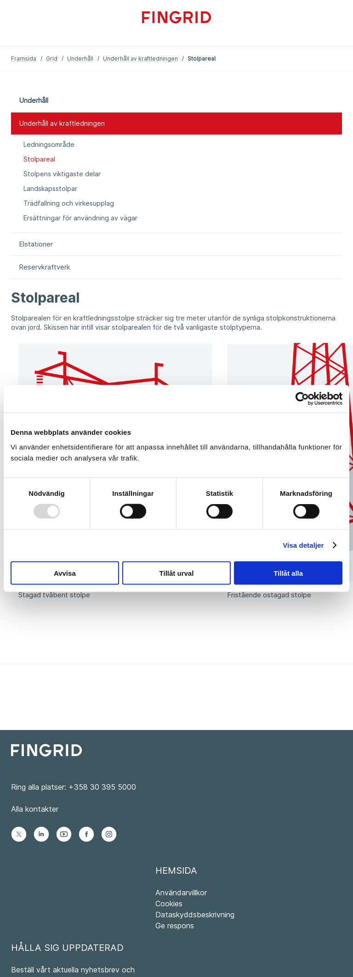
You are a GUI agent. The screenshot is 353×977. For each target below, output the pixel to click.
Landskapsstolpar (50, 188)
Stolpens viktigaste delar (62, 174)
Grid (51, 58)
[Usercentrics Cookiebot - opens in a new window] (302, 399)
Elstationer (36, 244)
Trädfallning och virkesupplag (68, 203)
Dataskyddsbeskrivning (194, 914)
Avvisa (65, 573)
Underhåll (80, 58)
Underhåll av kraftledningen (140, 58)
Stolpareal (39, 159)
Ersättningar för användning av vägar (80, 218)
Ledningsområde (48, 144)
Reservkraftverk (44, 267)
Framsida (23, 58)
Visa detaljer (303, 545)
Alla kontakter (34, 809)
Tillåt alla (288, 573)
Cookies (168, 903)
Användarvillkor (181, 892)
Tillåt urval (176, 573)
